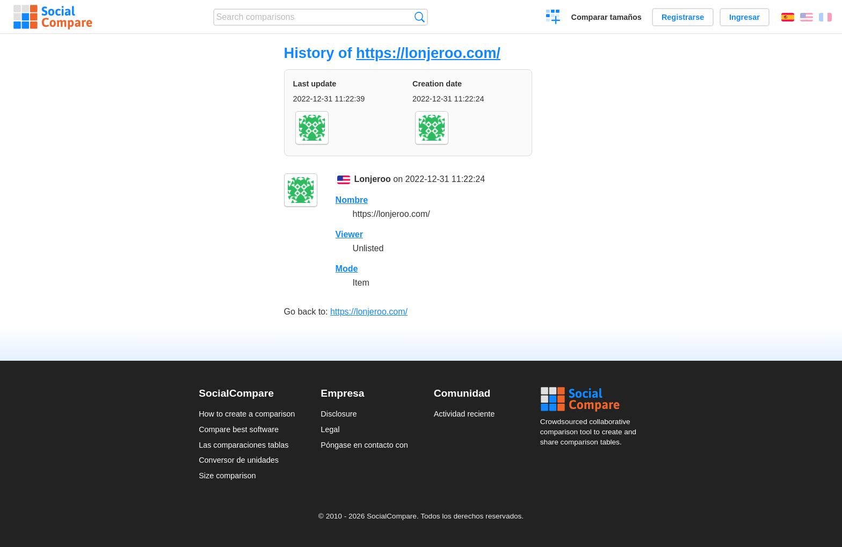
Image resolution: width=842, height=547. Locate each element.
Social (591, 399)
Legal (330, 429)
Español (787, 17)
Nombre (352, 200)
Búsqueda (420, 17)
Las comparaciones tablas (243, 445)
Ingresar (744, 17)
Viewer (349, 234)
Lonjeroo (372, 179)
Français (825, 17)
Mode (347, 268)
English (806, 17)
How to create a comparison (247, 414)
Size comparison (227, 475)
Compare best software (239, 429)
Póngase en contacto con (364, 445)
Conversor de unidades (239, 460)
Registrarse (683, 17)
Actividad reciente (464, 414)
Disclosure (339, 414)
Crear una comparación (553, 18)
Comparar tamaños (606, 17)
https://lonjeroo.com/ (428, 53)
